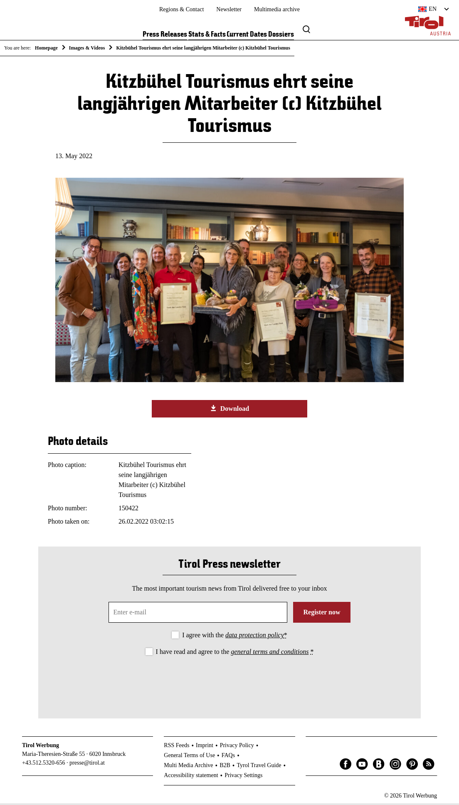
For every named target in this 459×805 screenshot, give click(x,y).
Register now (321, 613)
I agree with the (234, 636)
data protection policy (254, 636)
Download (229, 409)
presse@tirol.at (87, 764)
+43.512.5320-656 (43, 764)
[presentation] (229, 682)
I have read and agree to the (235, 652)
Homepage (46, 48)
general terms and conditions (269, 652)
